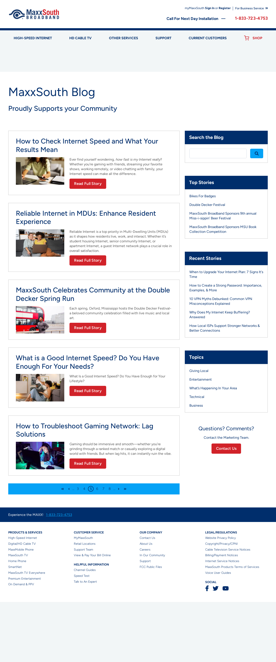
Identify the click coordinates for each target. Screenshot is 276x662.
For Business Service (249, 8)
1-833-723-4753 (251, 18)
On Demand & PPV (21, 644)
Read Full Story (88, 243)
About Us (146, 604)
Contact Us (226, 508)
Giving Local (198, 431)
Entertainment (200, 440)
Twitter (215, 648)
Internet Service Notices (222, 621)
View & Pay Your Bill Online (92, 615)
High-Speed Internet (22, 598)
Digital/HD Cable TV (22, 604)
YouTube (225, 648)
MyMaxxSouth (83, 598)
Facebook (207, 648)
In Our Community (152, 615)
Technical (196, 457)
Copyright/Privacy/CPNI (221, 604)
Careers (145, 609)
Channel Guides (85, 630)
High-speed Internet (33, 38)
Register (225, 8)
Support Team (83, 609)
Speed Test (81, 636)
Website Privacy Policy (220, 598)
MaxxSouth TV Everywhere (26, 633)
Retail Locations (85, 604)
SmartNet (15, 627)
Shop (257, 38)
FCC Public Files (151, 627)
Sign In (210, 8)
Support (163, 38)
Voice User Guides (218, 633)
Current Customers (208, 38)
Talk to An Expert (85, 642)
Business (196, 466)
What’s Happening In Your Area (213, 448)
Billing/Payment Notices (221, 615)
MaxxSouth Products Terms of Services (232, 627)
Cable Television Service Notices (227, 609)
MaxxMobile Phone (21, 609)
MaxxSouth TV (18, 615)
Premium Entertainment (24, 639)
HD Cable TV (80, 38)
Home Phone (17, 621)
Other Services (123, 38)
